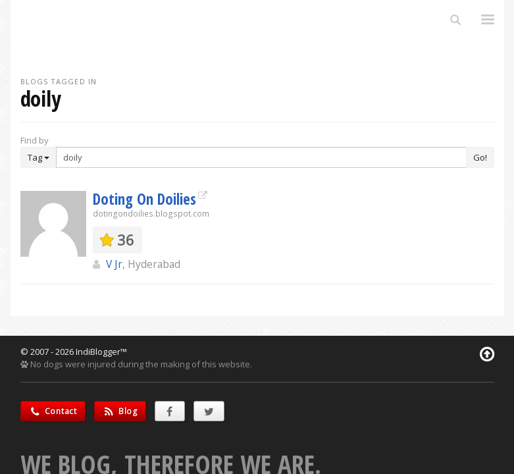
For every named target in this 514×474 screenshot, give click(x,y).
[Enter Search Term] (261, 157)
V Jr (114, 264)
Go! (480, 157)
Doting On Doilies (144, 198)
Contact (53, 411)
